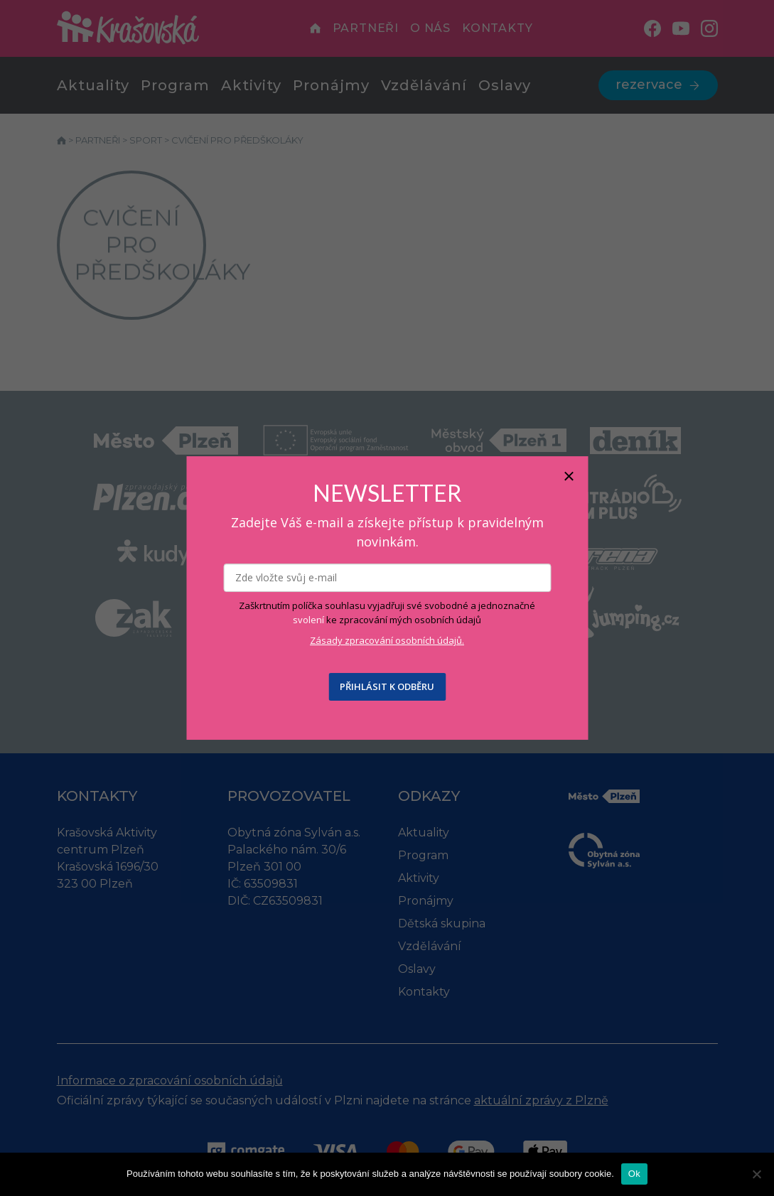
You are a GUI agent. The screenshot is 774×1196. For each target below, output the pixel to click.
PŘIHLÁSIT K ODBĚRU (387, 686)
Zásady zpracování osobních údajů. (387, 640)
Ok (634, 1173)
